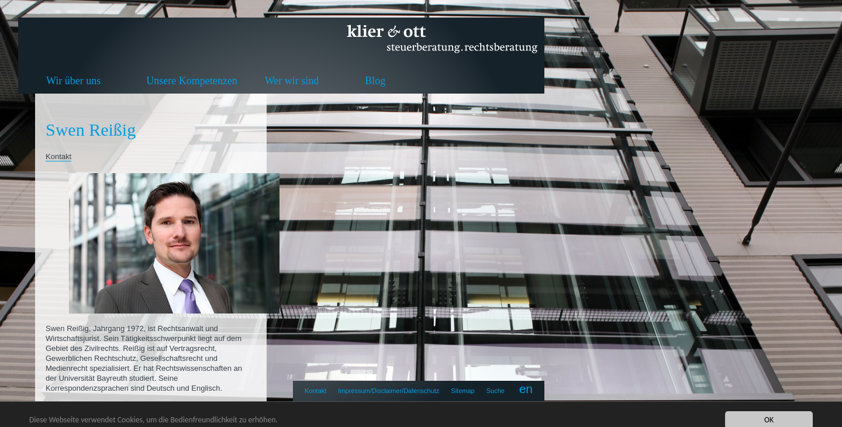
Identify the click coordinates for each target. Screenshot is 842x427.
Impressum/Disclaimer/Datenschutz (388, 390)
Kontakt (315, 390)
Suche (495, 390)
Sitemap (462, 390)
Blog (375, 81)
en (526, 388)
